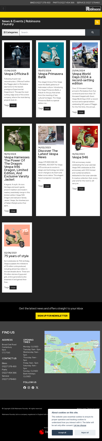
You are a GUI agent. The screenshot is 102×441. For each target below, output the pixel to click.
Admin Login (81, 409)
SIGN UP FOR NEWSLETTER (53, 315)
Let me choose (80, 425)
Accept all (62, 433)
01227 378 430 (9, 366)
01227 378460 (9, 379)
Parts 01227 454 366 (63, 2)
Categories (11, 32)
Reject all (85, 433)
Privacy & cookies (94, 409)
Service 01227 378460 (88, 2)
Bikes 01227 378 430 (40, 2)
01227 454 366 (9, 372)
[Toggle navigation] (3, 8)
